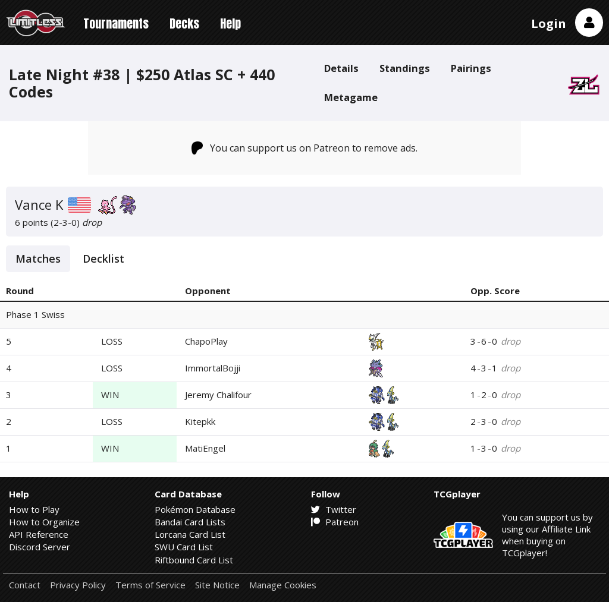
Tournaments (116, 23)
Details (341, 68)
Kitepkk (200, 421)
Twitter (333, 509)
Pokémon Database (195, 509)
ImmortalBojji (212, 368)
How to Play (34, 509)
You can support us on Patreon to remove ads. (305, 148)
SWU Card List (184, 547)
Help (230, 23)
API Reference (38, 534)
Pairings (471, 68)
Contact (24, 585)
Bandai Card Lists (190, 522)
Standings (404, 68)
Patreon (335, 522)
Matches (38, 258)
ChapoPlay (206, 341)
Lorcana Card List (190, 534)
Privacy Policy (78, 585)
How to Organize (44, 522)
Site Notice (217, 585)
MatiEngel (205, 448)
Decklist (103, 258)
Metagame (351, 97)
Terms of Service (150, 585)
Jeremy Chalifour (218, 395)
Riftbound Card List (194, 560)
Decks (184, 23)
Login (548, 23)
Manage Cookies (282, 585)
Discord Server (39, 547)
